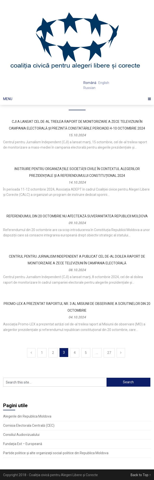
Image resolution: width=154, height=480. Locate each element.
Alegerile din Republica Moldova (27, 416)
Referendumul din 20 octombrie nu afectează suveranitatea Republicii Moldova (77, 216)
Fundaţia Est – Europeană (22, 444)
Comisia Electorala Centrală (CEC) (28, 425)
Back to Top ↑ (141, 475)
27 (109, 353)
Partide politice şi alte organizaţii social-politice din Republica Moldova (55, 453)
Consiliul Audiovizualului (21, 435)
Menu (7, 99)
